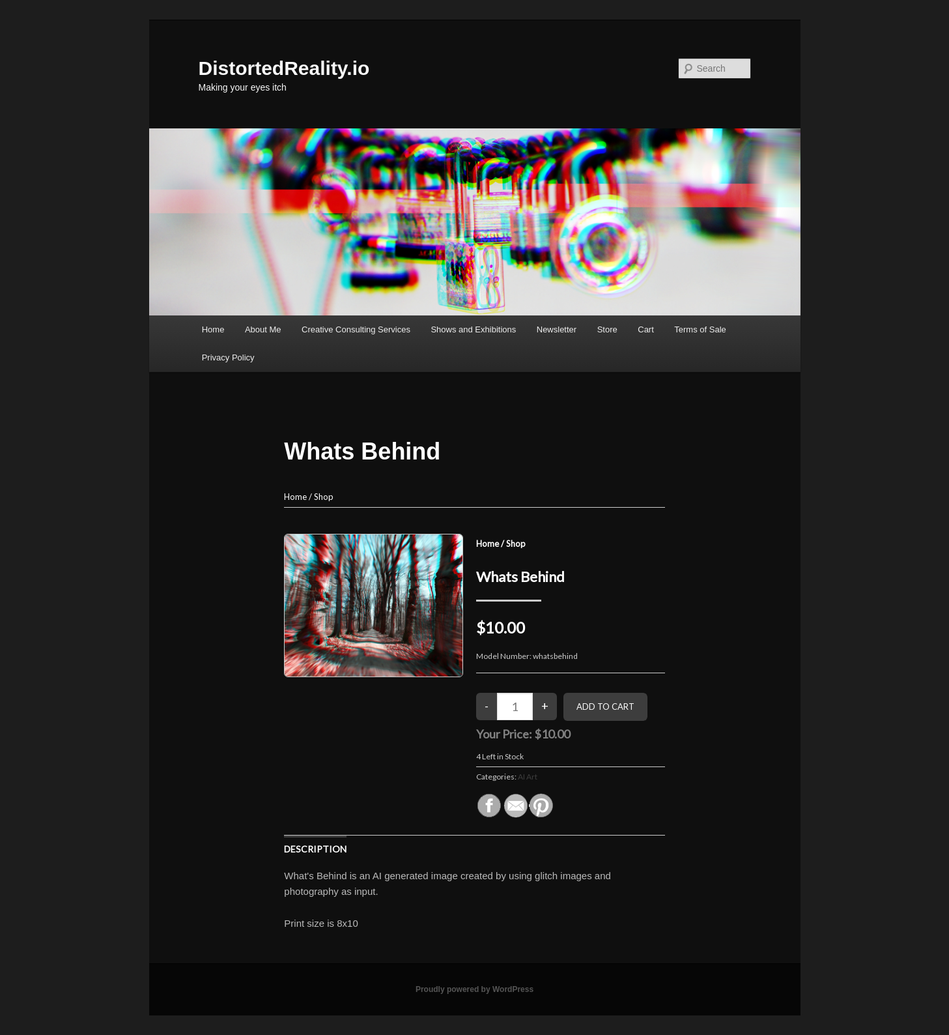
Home (213, 329)
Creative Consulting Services (356, 329)
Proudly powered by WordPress (474, 989)
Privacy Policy (228, 357)
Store (607, 329)
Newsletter (556, 329)
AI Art (527, 776)
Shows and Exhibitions (473, 329)
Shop (323, 496)
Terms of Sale (700, 329)
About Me (263, 329)
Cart (646, 329)
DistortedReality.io (284, 68)
